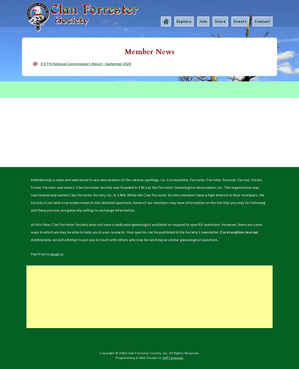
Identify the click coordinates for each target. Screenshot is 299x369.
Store (220, 21)
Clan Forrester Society (43, 5)
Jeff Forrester (172, 358)
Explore (184, 21)
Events (240, 21)
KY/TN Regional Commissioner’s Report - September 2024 (86, 64)
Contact (262, 21)
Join (203, 21)
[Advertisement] (149, 134)
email (54, 254)
